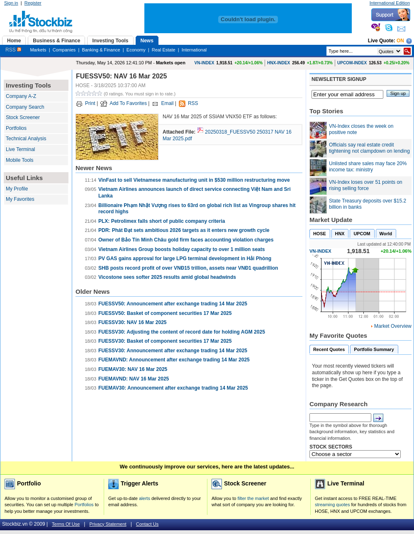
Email (167, 103)
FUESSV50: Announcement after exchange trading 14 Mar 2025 (172, 304)
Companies (64, 49)
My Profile (17, 189)
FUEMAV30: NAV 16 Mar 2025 (132, 369)
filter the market (253, 498)
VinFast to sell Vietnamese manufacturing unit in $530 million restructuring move (194, 180)
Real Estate (163, 49)
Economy (136, 49)
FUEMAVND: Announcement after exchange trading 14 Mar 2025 (174, 360)
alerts (144, 498)
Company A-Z (21, 96)
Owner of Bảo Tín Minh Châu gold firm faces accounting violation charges (185, 240)
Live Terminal (20, 149)
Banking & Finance (101, 49)
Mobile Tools (19, 160)
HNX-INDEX (278, 63)
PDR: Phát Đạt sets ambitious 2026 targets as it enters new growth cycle (183, 230)
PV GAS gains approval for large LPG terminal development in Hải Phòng (184, 258)
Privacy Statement (107, 524)
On (400, 41)
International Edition (390, 2)
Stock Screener (23, 117)
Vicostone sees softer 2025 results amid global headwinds (167, 277)
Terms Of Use (66, 524)
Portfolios (16, 128)
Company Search (25, 107)
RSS (13, 50)
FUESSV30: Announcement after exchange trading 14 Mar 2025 (172, 351)
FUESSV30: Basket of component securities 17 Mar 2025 (164, 341)
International (194, 49)
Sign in (11, 2)
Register (32, 2)
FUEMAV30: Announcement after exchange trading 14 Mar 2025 (173, 388)
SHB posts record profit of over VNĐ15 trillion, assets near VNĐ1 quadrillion (188, 268)
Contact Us (147, 524)
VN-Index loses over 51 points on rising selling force (365, 185)
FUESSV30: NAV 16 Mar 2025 (132, 322)
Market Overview (393, 326)
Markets (38, 49)
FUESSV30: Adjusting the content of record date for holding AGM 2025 (181, 332)
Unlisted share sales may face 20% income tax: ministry (368, 167)
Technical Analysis (26, 138)
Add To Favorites (128, 103)
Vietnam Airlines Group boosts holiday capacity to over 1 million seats (181, 249)
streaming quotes (332, 504)
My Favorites (20, 199)
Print (90, 103)
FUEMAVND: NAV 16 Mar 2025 (133, 379)
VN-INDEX (204, 63)
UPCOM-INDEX (352, 63)
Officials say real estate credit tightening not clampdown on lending (369, 148)
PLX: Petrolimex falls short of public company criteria (161, 221)
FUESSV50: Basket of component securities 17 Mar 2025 (164, 313)
